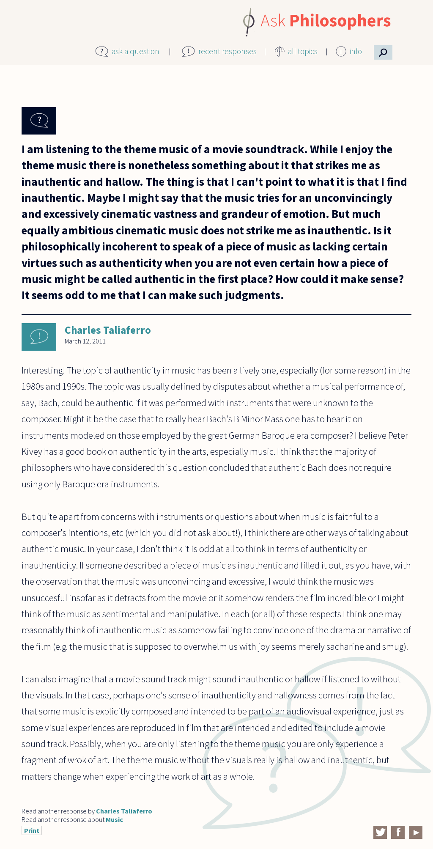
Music (114, 819)
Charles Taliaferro (108, 330)
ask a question (135, 51)
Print (31, 830)
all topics (303, 51)
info (356, 51)
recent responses (227, 51)
